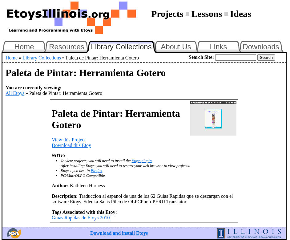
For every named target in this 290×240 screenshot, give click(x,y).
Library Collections (124, 46)
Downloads (261, 47)
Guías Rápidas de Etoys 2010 (81, 217)
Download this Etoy (71, 145)
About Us (176, 47)
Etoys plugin (142, 160)
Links (218, 47)
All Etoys (15, 93)
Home (24, 47)
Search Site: (201, 57)
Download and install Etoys (119, 233)
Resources (66, 47)
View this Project (69, 139)
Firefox (97, 170)
